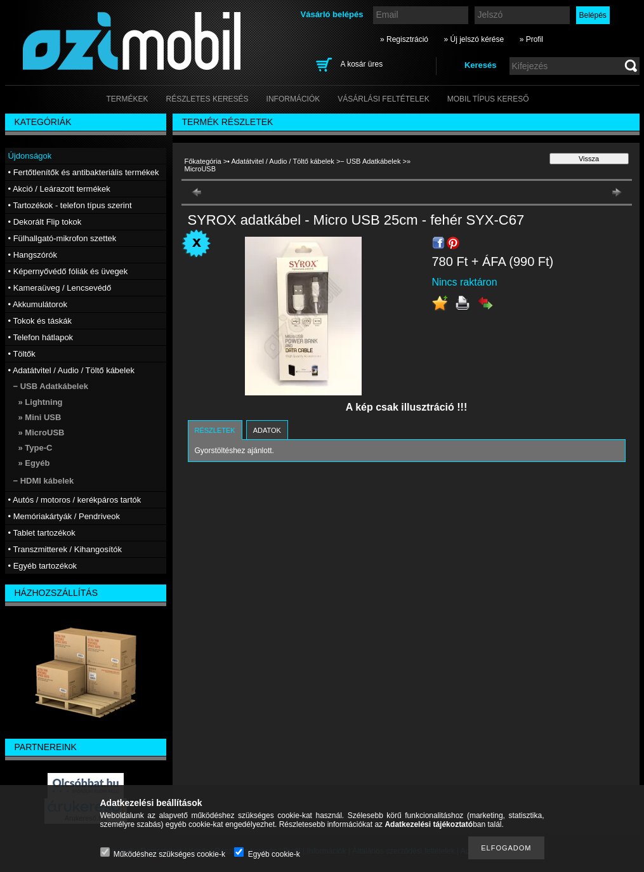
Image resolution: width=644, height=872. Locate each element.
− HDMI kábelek (43, 481)
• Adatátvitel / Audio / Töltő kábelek (280, 161)
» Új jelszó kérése (474, 39)
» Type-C (35, 448)
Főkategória (203, 161)
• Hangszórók (33, 255)
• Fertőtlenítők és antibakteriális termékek (83, 172)
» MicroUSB (41, 432)
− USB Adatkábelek (370, 161)
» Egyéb (34, 463)
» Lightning (40, 402)
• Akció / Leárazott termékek (59, 189)
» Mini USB (40, 417)
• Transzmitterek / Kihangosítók (65, 549)
